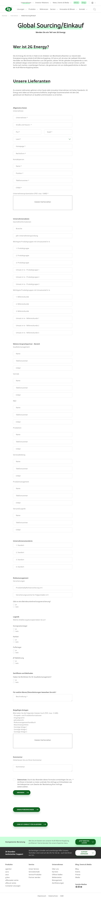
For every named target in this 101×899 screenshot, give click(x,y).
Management (57, 880)
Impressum (42, 896)
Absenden (23, 792)
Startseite (4, 15)
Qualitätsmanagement (21, 347)
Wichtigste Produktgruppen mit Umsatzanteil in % (31, 242)
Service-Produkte (35, 874)
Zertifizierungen (58, 883)
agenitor (8, 869)
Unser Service (34, 869)
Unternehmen (14, 15)
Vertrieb (16, 374)
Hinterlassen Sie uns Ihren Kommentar (27, 760)
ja (16, 604)
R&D (14, 401)
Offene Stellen (57, 874)
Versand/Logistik (19, 509)
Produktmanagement (21, 482)
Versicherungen (19, 581)
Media (77, 877)
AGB (61, 896)
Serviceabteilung (19, 455)
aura (7, 872)
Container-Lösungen (12, 886)
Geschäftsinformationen (22, 222)
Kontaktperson (18, 159)
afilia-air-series (10, 883)
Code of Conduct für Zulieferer (31, 824)
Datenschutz (53, 896)
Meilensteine (56, 877)
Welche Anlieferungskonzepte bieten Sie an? (29, 620)
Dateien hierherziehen (43, 202)
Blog (77, 869)
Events (77, 872)
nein (17, 607)
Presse (77, 874)
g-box (7, 877)
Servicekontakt (34, 872)
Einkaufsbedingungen (27, 809)
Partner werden (34, 877)
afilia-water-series (11, 880)
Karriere (55, 872)
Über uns (55, 869)
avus (7, 874)
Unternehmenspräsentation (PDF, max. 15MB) (30, 193)
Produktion (17, 428)
